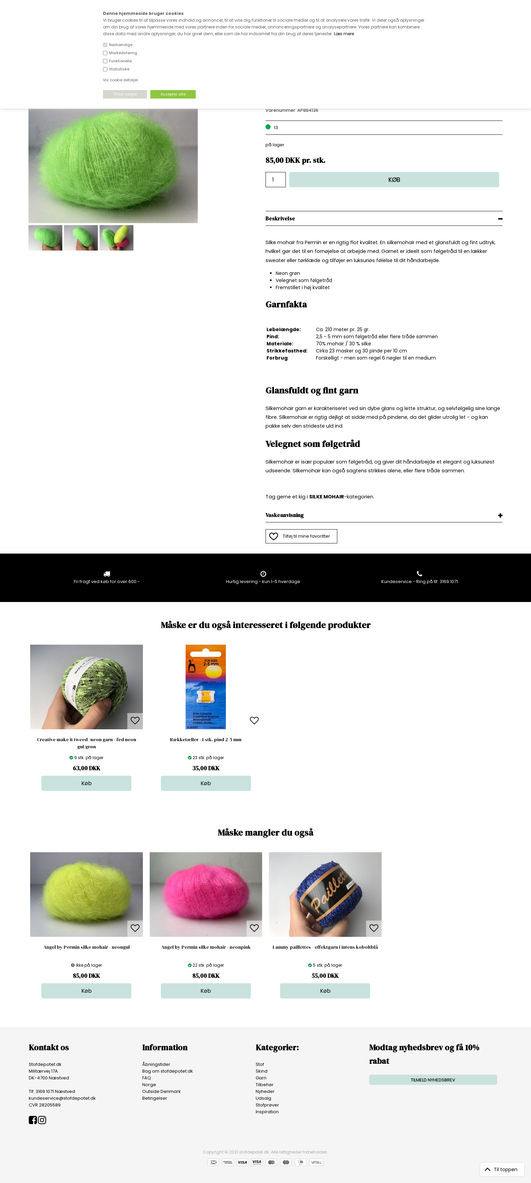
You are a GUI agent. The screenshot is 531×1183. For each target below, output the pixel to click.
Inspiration (267, 1112)
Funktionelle (120, 61)
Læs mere (344, 34)
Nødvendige (120, 44)
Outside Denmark (161, 1091)
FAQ (146, 1078)
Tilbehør (265, 1084)
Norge (149, 1084)
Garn (261, 1078)
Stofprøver (267, 1105)
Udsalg (263, 1098)
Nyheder (265, 1091)
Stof (260, 1064)
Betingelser (154, 1098)
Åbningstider (156, 1064)
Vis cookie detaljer (120, 80)
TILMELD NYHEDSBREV (433, 1080)
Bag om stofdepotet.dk (167, 1071)
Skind (262, 1071)
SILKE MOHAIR (326, 496)
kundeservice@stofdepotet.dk (62, 1098)
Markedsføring (123, 53)
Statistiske (119, 69)
